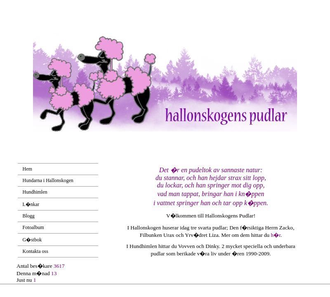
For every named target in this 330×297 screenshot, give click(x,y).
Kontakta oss (35, 251)
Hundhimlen (35, 192)
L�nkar (31, 204)
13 (54, 273)
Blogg (29, 216)
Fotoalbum (33, 227)
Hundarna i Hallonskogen (48, 180)
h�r (275, 235)
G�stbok (32, 240)
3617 (59, 266)
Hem (27, 169)
